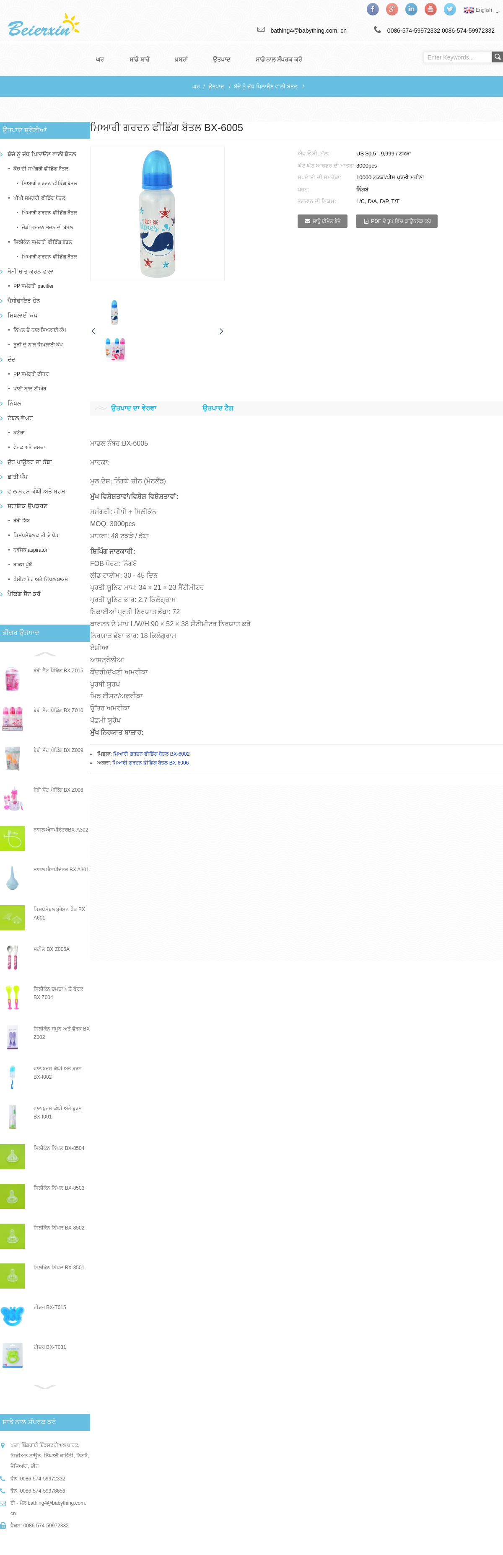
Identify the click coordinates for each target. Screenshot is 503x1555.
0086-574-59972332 (468, 30)
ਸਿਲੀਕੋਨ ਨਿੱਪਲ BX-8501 (59, 1268)
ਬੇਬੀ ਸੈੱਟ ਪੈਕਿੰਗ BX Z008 (58, 790)
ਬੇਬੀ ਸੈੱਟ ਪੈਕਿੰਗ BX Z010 (58, 710)
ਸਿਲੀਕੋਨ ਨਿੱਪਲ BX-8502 (59, 1228)
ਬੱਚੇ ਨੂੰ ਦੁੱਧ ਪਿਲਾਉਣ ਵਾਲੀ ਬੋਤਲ (266, 86)
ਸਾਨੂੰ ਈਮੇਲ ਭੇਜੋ (327, 221)
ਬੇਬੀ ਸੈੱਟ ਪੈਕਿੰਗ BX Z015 (58, 671)
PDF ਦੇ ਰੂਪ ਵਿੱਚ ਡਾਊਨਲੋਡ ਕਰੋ (401, 221)
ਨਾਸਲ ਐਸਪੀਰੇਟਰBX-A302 (61, 830)
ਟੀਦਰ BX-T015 (50, 1307)
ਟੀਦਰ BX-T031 (50, 1347)
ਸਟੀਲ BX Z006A (52, 949)
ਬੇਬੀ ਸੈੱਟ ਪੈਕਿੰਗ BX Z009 (58, 750)
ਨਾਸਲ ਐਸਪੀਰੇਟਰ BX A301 (61, 870)
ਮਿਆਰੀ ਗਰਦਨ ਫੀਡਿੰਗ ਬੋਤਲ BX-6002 (151, 754)
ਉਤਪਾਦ (216, 86)
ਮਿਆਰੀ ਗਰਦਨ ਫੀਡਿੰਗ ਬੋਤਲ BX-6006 (150, 763)
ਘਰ (196, 86)
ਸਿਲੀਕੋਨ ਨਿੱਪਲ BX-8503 (59, 1188)
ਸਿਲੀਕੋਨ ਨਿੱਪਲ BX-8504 (59, 1148)
